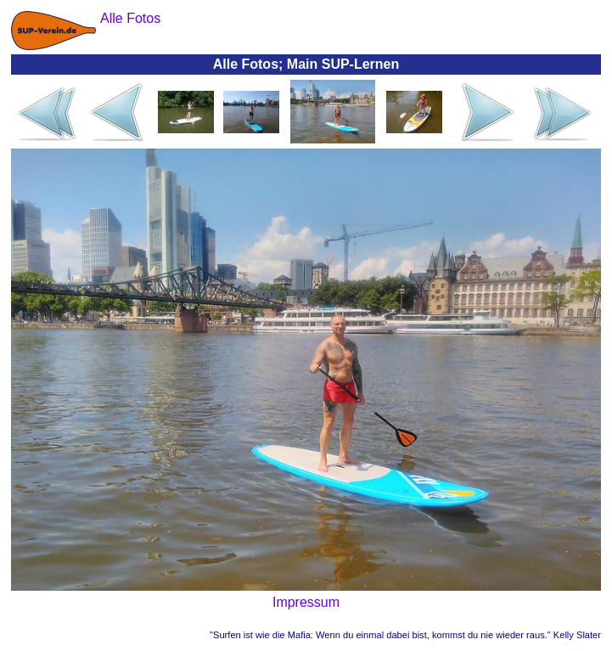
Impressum (306, 602)
